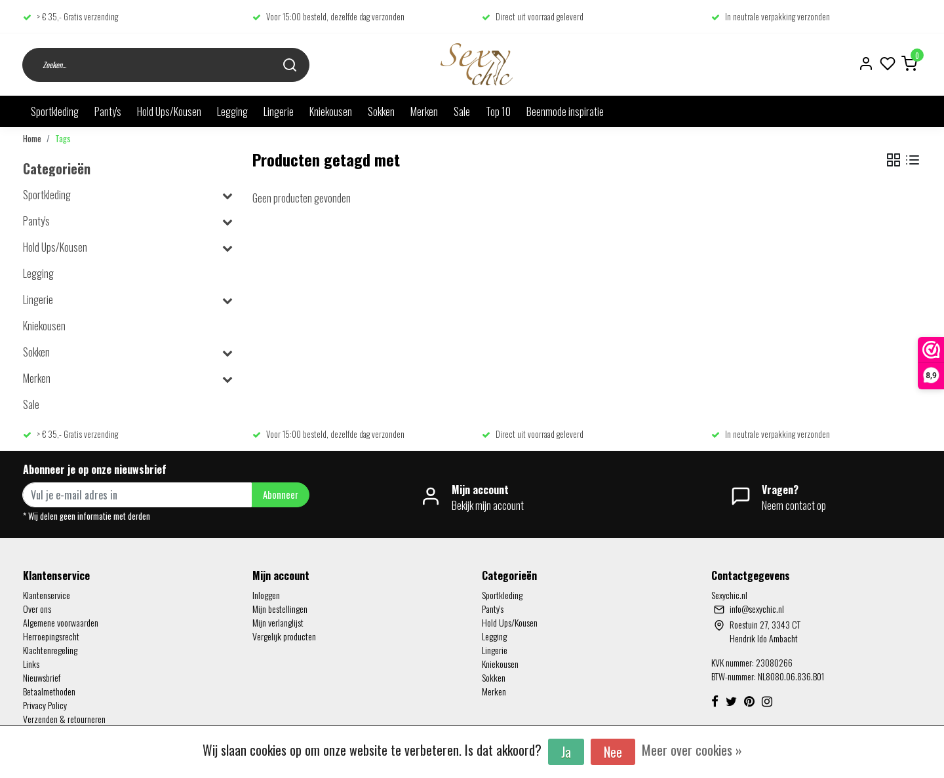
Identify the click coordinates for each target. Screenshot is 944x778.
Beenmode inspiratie (565, 111)
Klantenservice (46, 595)
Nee (613, 752)
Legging (232, 111)
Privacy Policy (45, 705)
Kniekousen (330, 111)
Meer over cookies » (692, 750)
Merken (424, 111)
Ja (566, 752)
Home (32, 138)
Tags (63, 138)
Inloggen (266, 595)
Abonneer (280, 494)
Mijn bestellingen (279, 608)
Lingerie (279, 111)
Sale (462, 111)
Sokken (381, 111)
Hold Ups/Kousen (169, 111)
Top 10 (498, 111)
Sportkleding (55, 111)
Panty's (107, 111)
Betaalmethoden (49, 691)
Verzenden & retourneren (64, 719)
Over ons (37, 608)
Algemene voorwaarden (60, 622)
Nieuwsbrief (41, 677)
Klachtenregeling (50, 650)
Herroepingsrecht (51, 636)
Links (31, 664)
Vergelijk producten (284, 636)
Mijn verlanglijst (278, 622)
